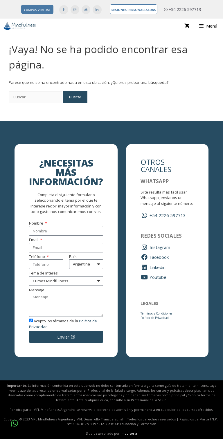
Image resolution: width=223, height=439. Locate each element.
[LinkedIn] (97, 9)
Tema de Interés (43, 273)
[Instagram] (75, 9)
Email (34, 239)
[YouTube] (86, 9)
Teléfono (37, 256)
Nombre (36, 223)
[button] (14, 423)
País (73, 256)
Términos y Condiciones (156, 313)
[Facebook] (63, 9)
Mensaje (36, 289)
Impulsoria (129, 433)
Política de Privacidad (155, 318)
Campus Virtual (37, 10)
